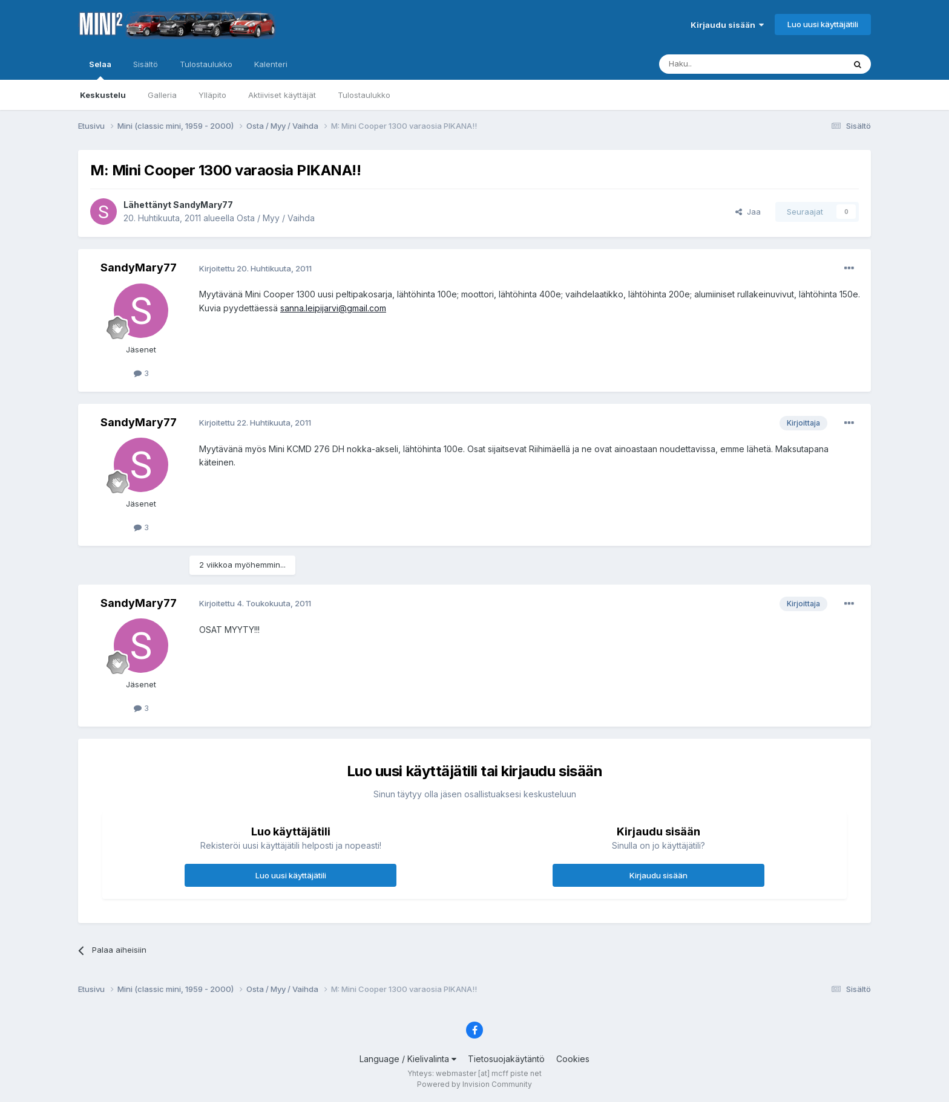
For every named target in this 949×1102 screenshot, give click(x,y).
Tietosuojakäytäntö (506, 1059)
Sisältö (145, 64)
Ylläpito (212, 95)
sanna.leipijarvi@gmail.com (333, 308)
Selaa (100, 69)
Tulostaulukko (364, 95)
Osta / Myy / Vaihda (276, 218)
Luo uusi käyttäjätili (822, 24)
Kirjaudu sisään (727, 25)
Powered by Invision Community (474, 1084)
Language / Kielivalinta (408, 1059)
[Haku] (721, 64)
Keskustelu (103, 95)
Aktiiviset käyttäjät (282, 95)
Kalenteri (270, 64)
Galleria (162, 95)
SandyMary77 (203, 204)
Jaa (748, 211)
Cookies (572, 1059)
